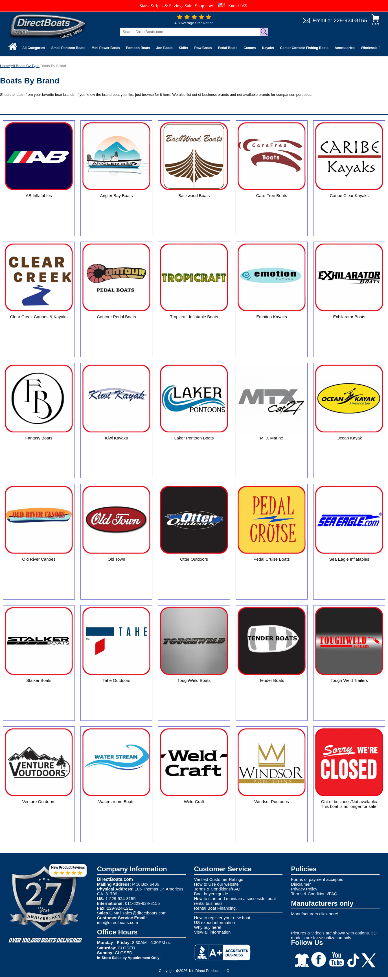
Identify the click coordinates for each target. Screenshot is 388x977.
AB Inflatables (39, 195)
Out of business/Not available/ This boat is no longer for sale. (349, 804)
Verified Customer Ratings (218, 879)
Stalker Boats (38, 680)
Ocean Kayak (349, 438)
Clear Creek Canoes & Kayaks (38, 316)
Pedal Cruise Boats (271, 559)
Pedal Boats (227, 48)
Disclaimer (301, 884)
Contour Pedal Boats (116, 316)
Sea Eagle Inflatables (349, 559)
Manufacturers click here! (314, 913)
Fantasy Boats (38, 438)
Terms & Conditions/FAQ (217, 889)
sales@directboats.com (144, 912)
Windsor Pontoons (271, 801)
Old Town (116, 559)
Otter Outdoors (194, 559)
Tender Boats (271, 680)
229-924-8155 (350, 20)
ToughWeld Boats (194, 680)
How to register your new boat (222, 917)
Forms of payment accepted (317, 879)
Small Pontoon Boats (68, 48)
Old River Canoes (38, 559)
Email (319, 20)
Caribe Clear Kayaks (349, 195)
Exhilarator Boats (349, 316)
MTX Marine (271, 438)
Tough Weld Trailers (349, 680)
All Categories (33, 48)
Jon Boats (164, 48)
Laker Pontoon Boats (194, 438)
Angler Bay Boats (116, 195)
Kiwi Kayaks (116, 438)
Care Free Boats (271, 195)
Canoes (250, 48)
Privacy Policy (304, 889)
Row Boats (203, 48)
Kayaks (268, 48)
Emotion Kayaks (271, 316)
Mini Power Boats (105, 48)
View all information (212, 932)
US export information (214, 922)
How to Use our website (216, 884)
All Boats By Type (25, 66)
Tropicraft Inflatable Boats (194, 316)
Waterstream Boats (116, 801)
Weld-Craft (194, 801)
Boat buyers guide (211, 893)
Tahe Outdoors (116, 680)
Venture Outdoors (39, 801)
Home (5, 66)
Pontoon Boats (138, 48)
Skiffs (183, 48)
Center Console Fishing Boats (304, 48)
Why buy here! (208, 927)
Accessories (345, 48)
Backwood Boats (194, 195)
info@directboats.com (117, 922)
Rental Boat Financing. (215, 908)
